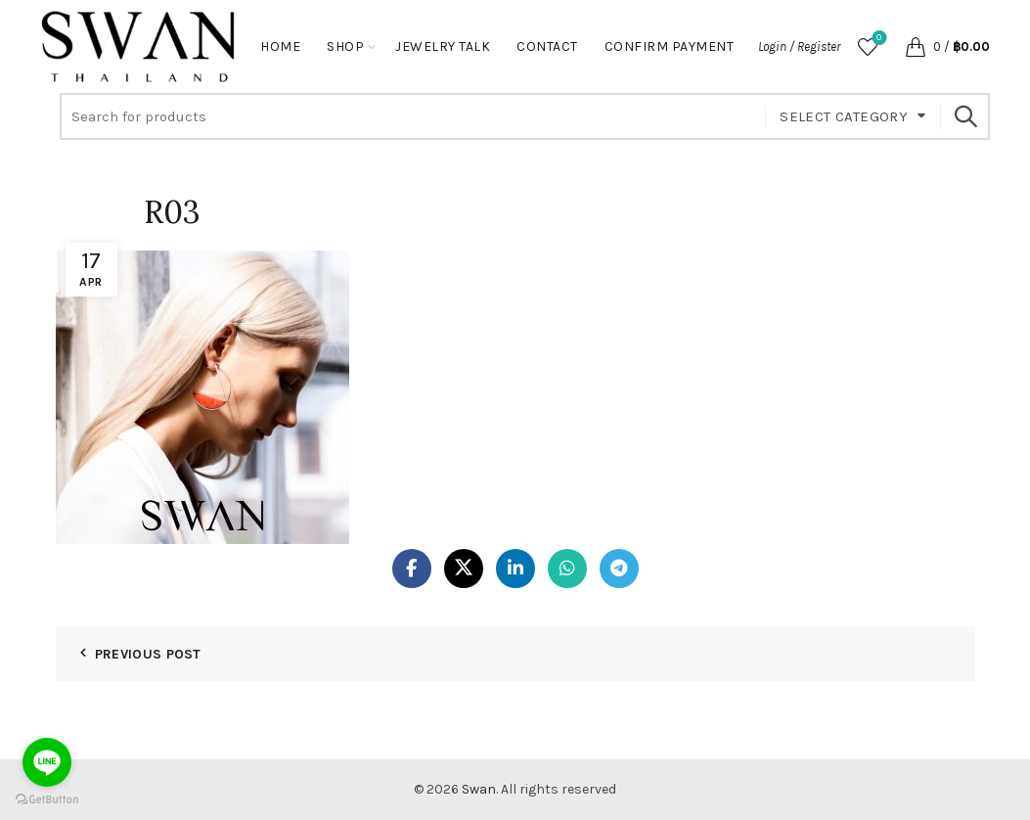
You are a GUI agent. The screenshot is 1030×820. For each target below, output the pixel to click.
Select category (844, 116)
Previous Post (148, 654)
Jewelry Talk (442, 46)
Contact (547, 46)
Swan (479, 789)
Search (965, 116)
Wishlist (877, 38)
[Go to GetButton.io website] (47, 800)
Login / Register (799, 46)
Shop (345, 46)
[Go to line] (46, 762)
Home (280, 46)
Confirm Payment (670, 46)
